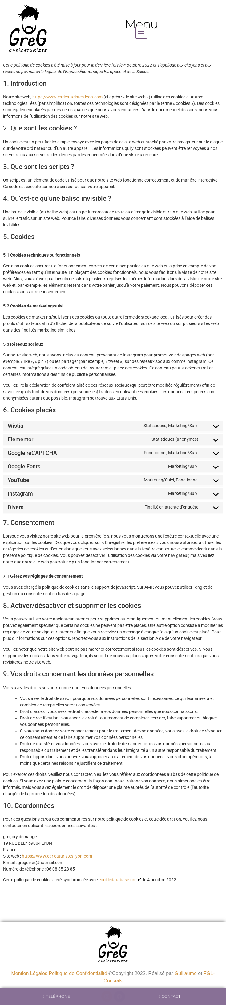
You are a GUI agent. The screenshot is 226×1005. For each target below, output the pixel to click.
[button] (141, 33)
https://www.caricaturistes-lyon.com (67, 96)
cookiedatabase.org (118, 879)
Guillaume (186, 973)
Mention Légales (29, 973)
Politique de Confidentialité (78, 973)
